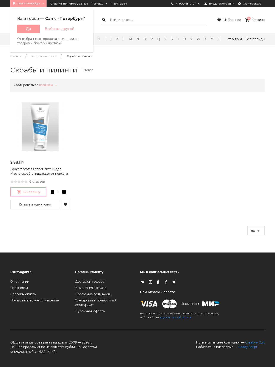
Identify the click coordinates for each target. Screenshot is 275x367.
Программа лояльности (93, 294)
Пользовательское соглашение (34, 300)
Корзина (255, 20)
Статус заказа (249, 3)
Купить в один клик (35, 204)
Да (28, 29)
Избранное (229, 20)
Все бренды (255, 39)
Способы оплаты (23, 294)
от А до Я (234, 39)
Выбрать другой (60, 29)
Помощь (99, 3)
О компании (19, 282)
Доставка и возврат (90, 282)
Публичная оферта (90, 311)
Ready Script (247, 347)
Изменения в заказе (90, 288)
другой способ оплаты (176, 317)
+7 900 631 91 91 (185, 3)
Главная (15, 56)
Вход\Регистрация (219, 3)
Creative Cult (255, 342)
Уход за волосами (44, 56)
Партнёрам (119, 3)
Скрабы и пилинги (79, 56)
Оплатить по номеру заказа (69, 3)
